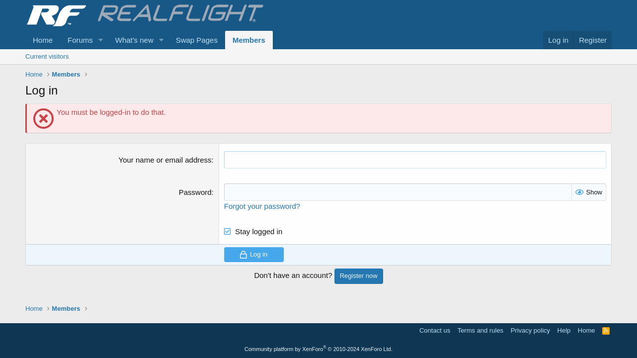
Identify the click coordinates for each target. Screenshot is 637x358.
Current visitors (47, 56)
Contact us (434, 330)
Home (43, 40)
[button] (101, 40)
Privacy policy (530, 330)
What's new (134, 40)
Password (195, 192)
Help (564, 330)
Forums (80, 40)
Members (249, 40)
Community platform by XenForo (318, 349)
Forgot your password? (262, 206)
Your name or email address (165, 160)
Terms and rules (480, 330)
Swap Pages (197, 40)
